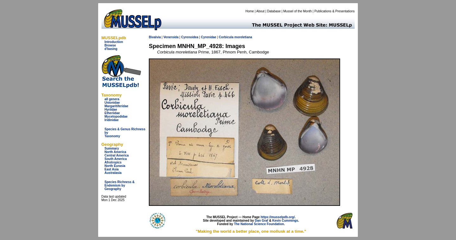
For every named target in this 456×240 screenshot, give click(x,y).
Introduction (113, 42)
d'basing (110, 49)
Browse (110, 45)
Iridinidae (111, 120)
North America (115, 152)
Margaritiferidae (116, 106)
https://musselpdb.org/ (278, 217)
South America (115, 159)
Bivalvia (155, 37)
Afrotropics (113, 162)
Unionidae (112, 102)
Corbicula (226, 37)
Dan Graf (261, 220)
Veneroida (171, 37)
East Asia (111, 169)
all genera (111, 99)
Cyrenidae (208, 37)
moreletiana (243, 37)
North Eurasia (114, 166)
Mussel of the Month (297, 11)
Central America (116, 155)
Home (249, 11)
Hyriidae (110, 109)
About (260, 11)
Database (274, 11)
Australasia (113, 173)
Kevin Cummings (285, 220)
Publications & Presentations (334, 11)
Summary (111, 148)
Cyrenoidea (189, 37)
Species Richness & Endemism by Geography (119, 185)
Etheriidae (112, 113)
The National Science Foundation (259, 224)
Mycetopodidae (116, 116)
